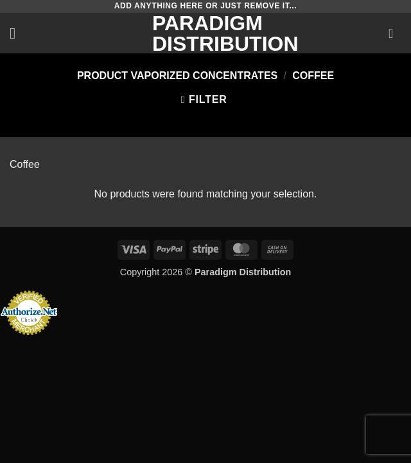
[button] (17, 33)
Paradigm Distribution (205, 33)
